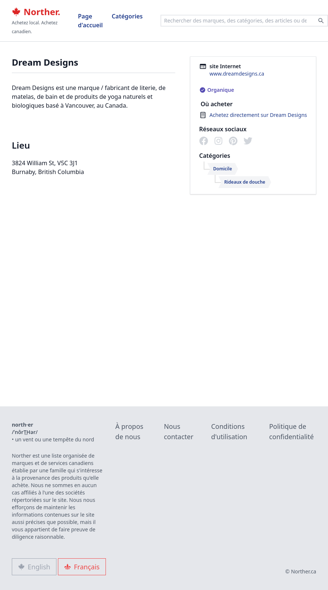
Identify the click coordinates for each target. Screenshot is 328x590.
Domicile (222, 169)
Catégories (127, 16)
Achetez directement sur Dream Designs (258, 114)
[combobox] (244, 20)
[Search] (321, 20)
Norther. (36, 12)
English (34, 566)
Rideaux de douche (244, 182)
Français (82, 566)
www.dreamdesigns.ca (237, 73)
